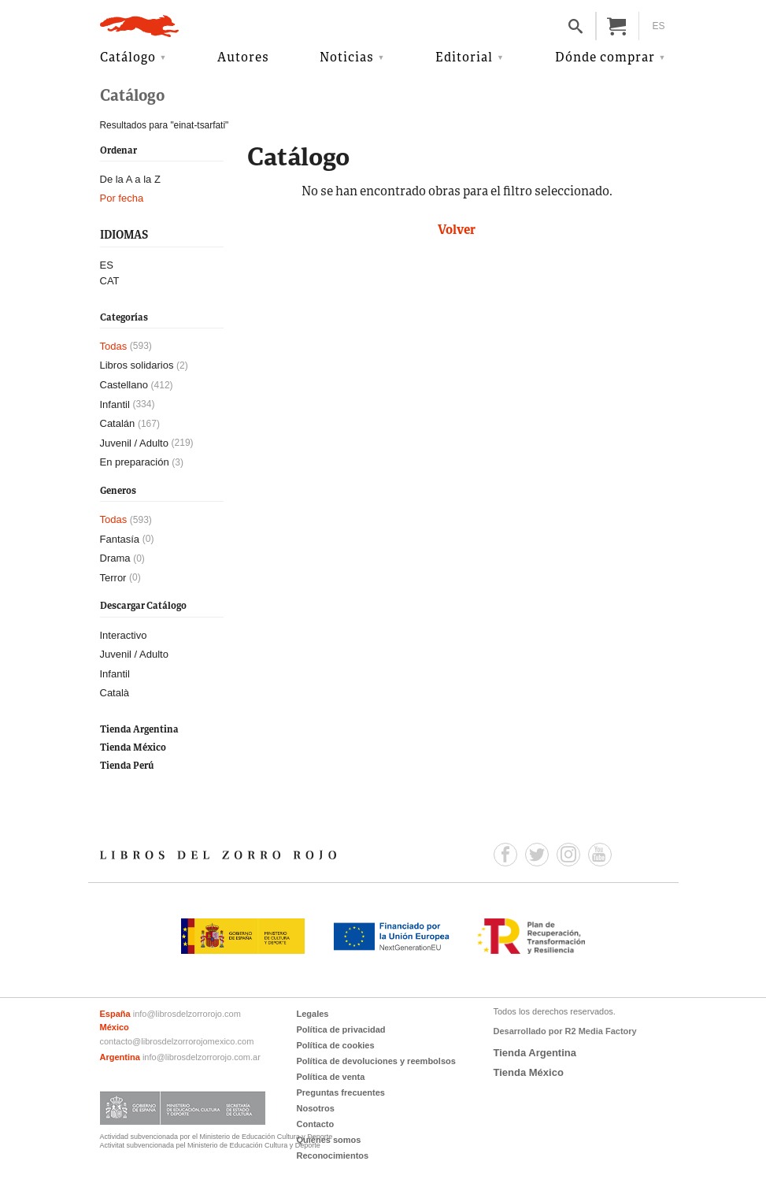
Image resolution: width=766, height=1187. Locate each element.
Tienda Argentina (139, 730)
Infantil (115, 404)
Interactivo (123, 635)
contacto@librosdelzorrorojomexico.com (177, 1041)
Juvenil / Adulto (134, 443)
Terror (113, 578)
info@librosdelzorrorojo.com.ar (201, 1057)
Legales (313, 1013)
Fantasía (120, 539)
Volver (457, 231)
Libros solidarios (137, 365)
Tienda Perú (127, 766)
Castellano (124, 385)
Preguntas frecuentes (341, 1092)
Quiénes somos (329, 1139)
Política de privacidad (341, 1029)
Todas (114, 346)
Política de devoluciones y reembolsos (376, 1061)
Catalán (117, 423)
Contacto (316, 1124)
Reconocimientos (333, 1155)
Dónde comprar (605, 58)
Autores (243, 58)
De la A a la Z (130, 179)
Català (115, 693)
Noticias (347, 58)
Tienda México (133, 748)
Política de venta (331, 1076)
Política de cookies (336, 1045)
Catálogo (128, 58)
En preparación (134, 462)
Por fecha (122, 198)
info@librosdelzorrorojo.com (187, 1013)
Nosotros (316, 1108)
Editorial (464, 58)
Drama (115, 558)
